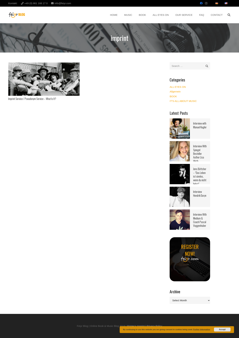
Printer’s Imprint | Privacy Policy (144, 326)
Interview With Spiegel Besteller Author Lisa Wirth (200, 153)
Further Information (201, 330)
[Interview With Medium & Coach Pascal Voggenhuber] (180, 211)
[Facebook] (201, 3)
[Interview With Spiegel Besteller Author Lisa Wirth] (180, 143)
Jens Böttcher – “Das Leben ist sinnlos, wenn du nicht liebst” (199, 176)
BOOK (173, 96)
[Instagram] (206, 3)
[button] (229, 14)
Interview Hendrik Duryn (199, 193)
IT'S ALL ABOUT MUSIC (183, 101)
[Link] (16, 15)
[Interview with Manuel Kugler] (180, 120)
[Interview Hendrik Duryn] (180, 188)
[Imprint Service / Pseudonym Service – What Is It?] (44, 64)
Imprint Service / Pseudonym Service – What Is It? (32, 99)
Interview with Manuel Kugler (200, 125)
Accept (222, 329)
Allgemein (175, 91)
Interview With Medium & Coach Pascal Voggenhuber (200, 220)
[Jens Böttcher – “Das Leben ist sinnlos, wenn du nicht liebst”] (180, 166)
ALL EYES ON (178, 86)
